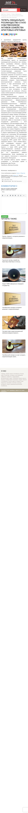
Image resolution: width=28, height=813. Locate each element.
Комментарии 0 (9, 186)
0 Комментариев (7, 181)
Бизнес (8, 14)
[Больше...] (24, 195)
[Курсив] (5, 195)
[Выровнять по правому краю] (15, 195)
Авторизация (5, 7)
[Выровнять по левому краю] (10, 195)
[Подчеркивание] (7, 195)
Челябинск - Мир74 (14, 390)
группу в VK (15, 175)
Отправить (4, 216)
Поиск (23, 10)
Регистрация (14, 7)
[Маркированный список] (18, 195)
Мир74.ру (3, 14)
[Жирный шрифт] (3, 195)
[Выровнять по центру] (13, 195)
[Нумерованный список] (21, 195)
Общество (23, 173)
